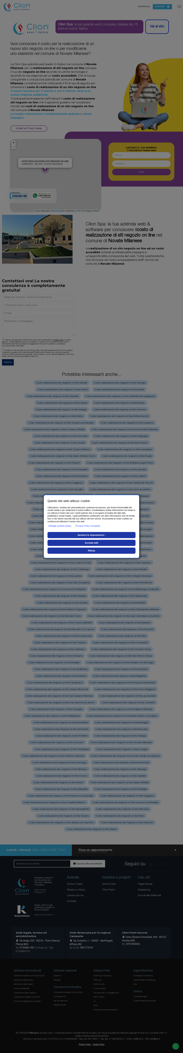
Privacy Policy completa (88, 526)
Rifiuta (91, 550)
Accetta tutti (91, 542)
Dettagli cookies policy (59, 526)
